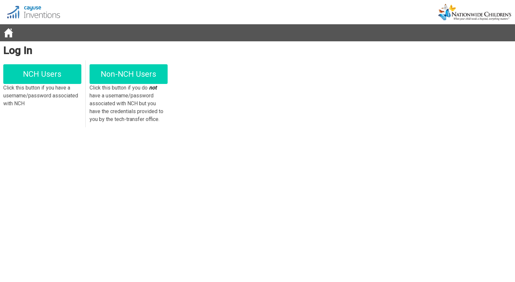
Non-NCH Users (128, 74)
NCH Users (42, 74)
